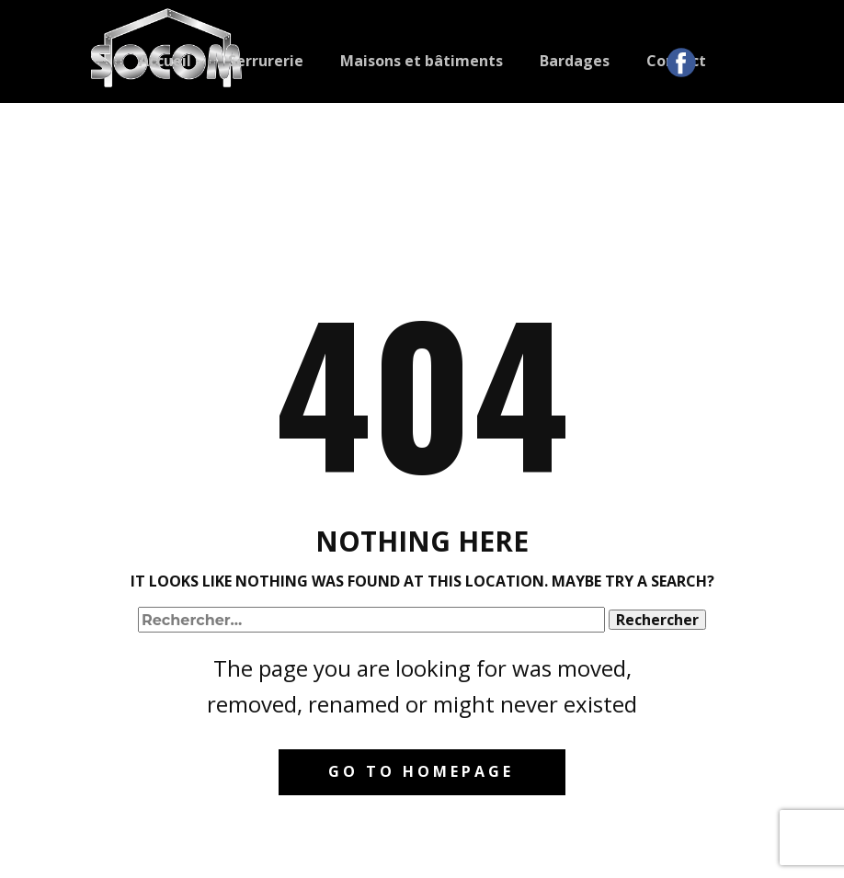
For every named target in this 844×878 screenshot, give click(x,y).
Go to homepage (421, 771)
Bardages (575, 61)
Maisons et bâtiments (421, 61)
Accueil (165, 61)
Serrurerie (265, 61)
